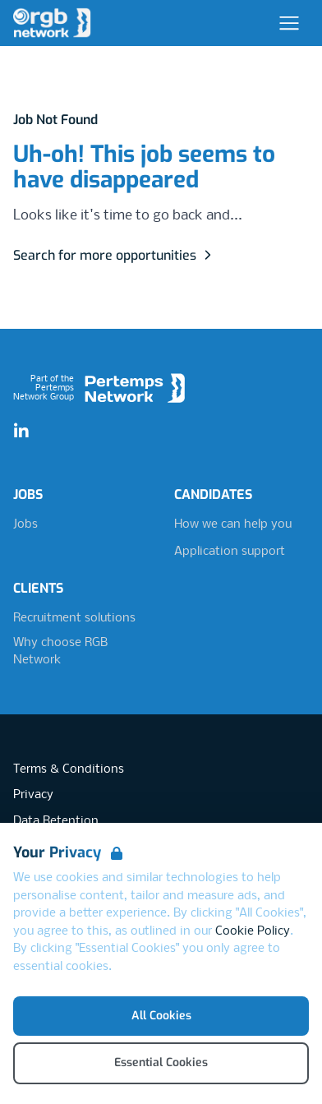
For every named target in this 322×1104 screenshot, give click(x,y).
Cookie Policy (252, 931)
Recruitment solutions (74, 618)
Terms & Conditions (68, 769)
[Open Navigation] (289, 23)
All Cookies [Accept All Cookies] (161, 1015)
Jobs (25, 524)
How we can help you (233, 524)
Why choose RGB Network (60, 651)
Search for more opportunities (114, 255)
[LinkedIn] (21, 431)
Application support (229, 551)
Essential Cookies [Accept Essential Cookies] (161, 1062)
